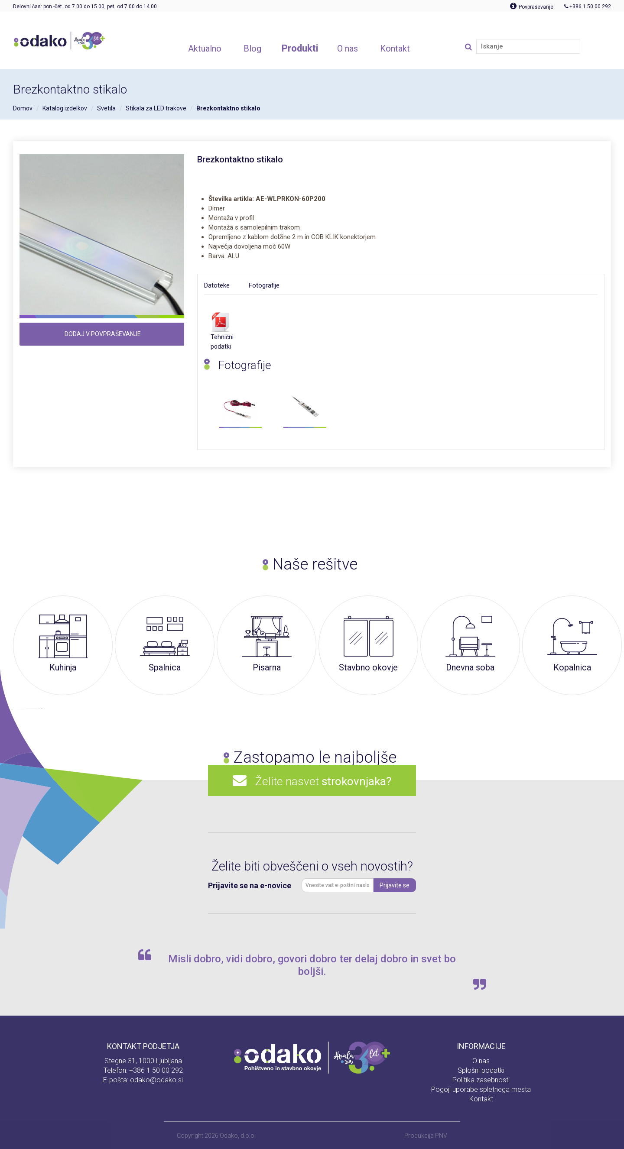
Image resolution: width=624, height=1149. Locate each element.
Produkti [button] (300, 48)
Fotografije (264, 285)
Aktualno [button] (204, 48)
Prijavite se (395, 885)
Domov (22, 108)
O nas (481, 1061)
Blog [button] (252, 48)
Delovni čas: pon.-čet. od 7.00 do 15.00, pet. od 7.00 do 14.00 (85, 6)
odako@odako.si (156, 1080)
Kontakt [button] (395, 48)
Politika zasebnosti (481, 1080)
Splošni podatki (481, 1070)
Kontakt (481, 1099)
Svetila (106, 108)
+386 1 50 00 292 (156, 1070)
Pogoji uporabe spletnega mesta (481, 1089)
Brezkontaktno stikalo (228, 108)
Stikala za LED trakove (156, 108)
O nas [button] (347, 48)
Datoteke (217, 285)
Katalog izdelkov (64, 108)
